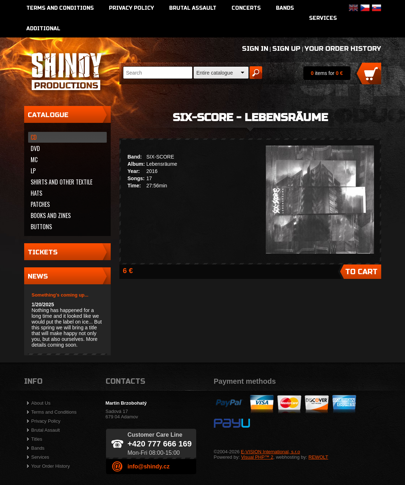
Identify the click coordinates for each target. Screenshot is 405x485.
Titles (37, 439)
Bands (285, 8)
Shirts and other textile (61, 182)
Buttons (41, 226)
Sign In (255, 49)
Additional (43, 29)
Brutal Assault (192, 8)
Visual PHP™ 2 (257, 457)
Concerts (246, 8)
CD (34, 137)
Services (323, 18)
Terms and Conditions (60, 8)
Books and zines (51, 215)
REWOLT (318, 457)
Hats (36, 193)
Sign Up (286, 49)
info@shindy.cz (149, 466)
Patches (40, 204)
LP (33, 170)
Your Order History (343, 49)
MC (34, 159)
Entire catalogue (215, 73)
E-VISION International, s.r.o (270, 451)
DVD (35, 148)
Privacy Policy (131, 8)
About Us (40, 403)
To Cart (361, 271)
